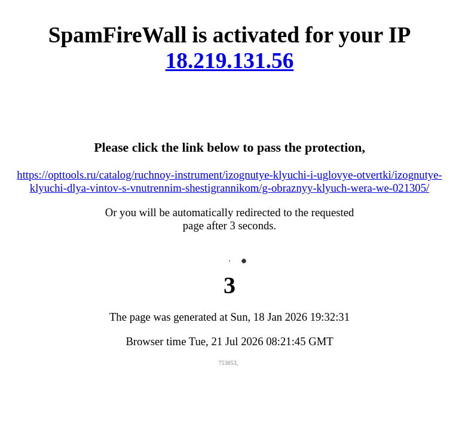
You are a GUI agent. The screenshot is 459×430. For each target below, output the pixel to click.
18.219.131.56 (230, 60)
